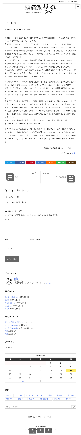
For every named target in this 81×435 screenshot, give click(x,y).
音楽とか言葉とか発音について (15, 322)
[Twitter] (10, 162)
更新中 (7, 300)
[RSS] (51, 162)
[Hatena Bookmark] (41, 162)
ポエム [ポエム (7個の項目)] (29, 395)
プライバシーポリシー (45, 417)
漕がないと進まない (11, 297)
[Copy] (71, 162)
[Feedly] (61, 162)
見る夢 (7, 309)
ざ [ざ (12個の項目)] (8, 395)
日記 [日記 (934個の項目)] (70, 395)
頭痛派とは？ (32, 417)
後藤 (73, 153)
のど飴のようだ (10, 303)
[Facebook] (20, 162)
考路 (6, 331)
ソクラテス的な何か (11, 325)
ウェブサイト (9, 248)
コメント (8, 219)
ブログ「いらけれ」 (28, 29)
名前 (6, 239)
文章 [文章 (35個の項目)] (60, 395)
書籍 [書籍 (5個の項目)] (20, 399)
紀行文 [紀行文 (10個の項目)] (44, 399)
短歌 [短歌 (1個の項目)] (31, 399)
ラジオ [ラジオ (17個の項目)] (40, 395)
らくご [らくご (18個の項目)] (18, 395)
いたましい (8, 306)
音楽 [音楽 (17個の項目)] (68, 399)
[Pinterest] (30, 162)
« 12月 (23, 381)
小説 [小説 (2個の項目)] (50, 395)
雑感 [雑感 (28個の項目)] (57, 399)
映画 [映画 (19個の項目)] (9, 399)
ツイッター (49, 283)
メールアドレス (35, 239)
